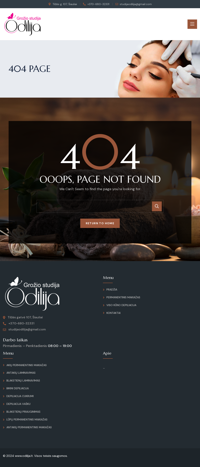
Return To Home (100, 223)
